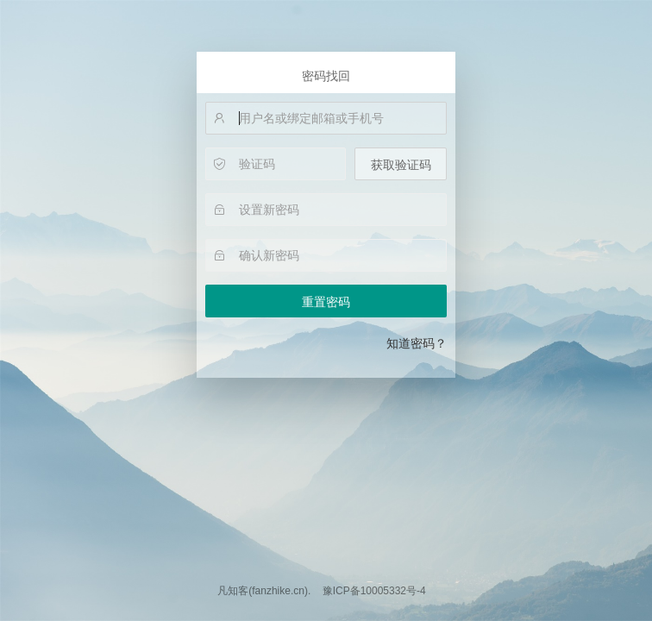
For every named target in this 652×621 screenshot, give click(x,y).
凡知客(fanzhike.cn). (263, 591)
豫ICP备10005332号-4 (374, 591)
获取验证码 (401, 165)
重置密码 (326, 302)
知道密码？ (416, 343)
